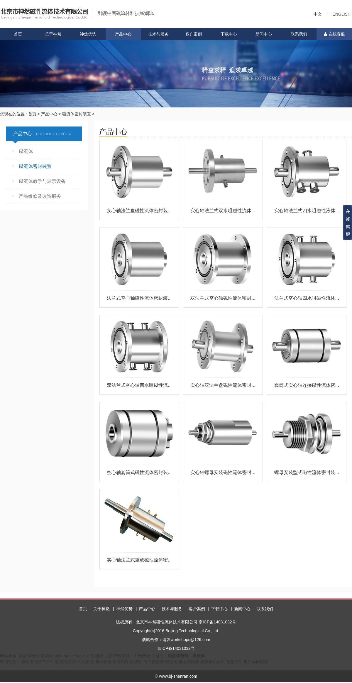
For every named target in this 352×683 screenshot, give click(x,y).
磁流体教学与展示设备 (42, 181)
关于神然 (53, 34)
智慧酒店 (234, 662)
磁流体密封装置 (76, 114)
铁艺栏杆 (68, 662)
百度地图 (95, 656)
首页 (18, 34)
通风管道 (103, 662)
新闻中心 (263, 34)
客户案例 (193, 34)
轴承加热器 (189, 662)
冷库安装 (85, 662)
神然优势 (88, 34)
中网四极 (142, 656)
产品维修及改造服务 (40, 196)
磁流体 (26, 151)
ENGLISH (342, 14)
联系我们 (299, 34)
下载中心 (229, 34)
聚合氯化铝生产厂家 (40, 662)
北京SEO (112, 656)
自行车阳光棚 (256, 662)
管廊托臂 (120, 662)
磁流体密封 (29, 656)
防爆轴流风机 (212, 662)
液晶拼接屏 (153, 662)
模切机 (136, 662)
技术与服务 (158, 34)
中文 (318, 14)
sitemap (61, 656)
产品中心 (123, 34)
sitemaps (77, 656)
